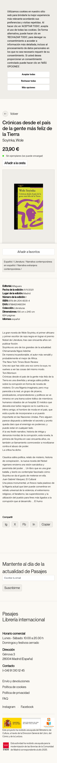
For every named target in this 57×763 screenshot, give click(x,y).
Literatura (19, 261)
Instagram (8, 707)
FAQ (5, 698)
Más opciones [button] (28, 87)
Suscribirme (12, 588)
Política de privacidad (15, 693)
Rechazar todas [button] (28, 81)
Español (8, 261)
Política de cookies (14, 687)
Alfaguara (17, 286)
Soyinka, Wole (13, 140)
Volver (10, 114)
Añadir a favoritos (28, 252)
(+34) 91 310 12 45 (13, 670)
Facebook (27, 707)
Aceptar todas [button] (28, 74)
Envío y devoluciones (15, 681)
